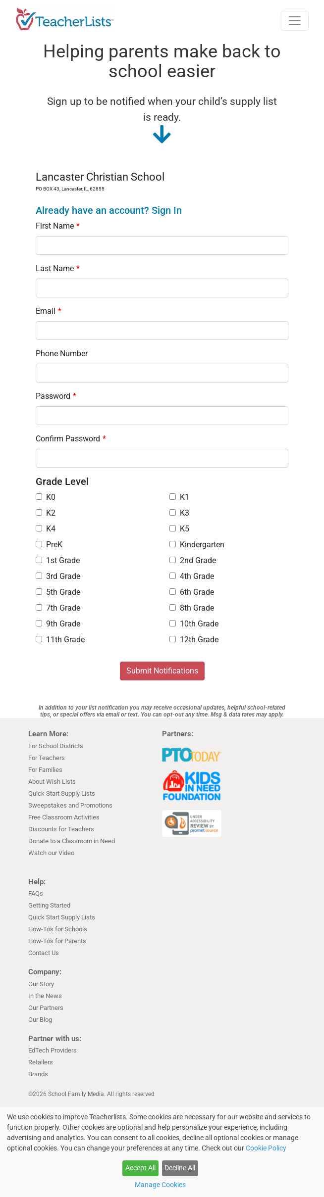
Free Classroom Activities (64, 817)
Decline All (179, 1168)
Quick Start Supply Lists (61, 793)
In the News (45, 996)
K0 (45, 497)
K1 (179, 497)
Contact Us (43, 953)
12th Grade (193, 639)
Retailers (40, 1062)
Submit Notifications (162, 670)
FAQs (35, 893)
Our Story (41, 984)
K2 (45, 513)
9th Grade (58, 623)
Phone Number (62, 353)
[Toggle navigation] (295, 21)
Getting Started (49, 905)
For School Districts (55, 746)
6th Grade (191, 592)
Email (48, 311)
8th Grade (191, 608)
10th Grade (193, 623)
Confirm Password (71, 438)
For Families (45, 769)
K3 (179, 513)
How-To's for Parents (57, 941)
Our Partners (45, 1007)
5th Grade (58, 592)
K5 (179, 528)
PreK (49, 544)
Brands (38, 1074)
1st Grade (58, 560)
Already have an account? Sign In (109, 210)
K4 (45, 528)
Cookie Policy (266, 1148)
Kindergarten (196, 544)
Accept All (140, 1168)
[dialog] (162, 1152)
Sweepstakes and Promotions (70, 805)
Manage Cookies (160, 1185)
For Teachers (46, 758)
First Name (58, 226)
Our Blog (40, 1019)
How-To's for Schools (57, 929)
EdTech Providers (52, 1050)
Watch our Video (51, 853)
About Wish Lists (52, 781)
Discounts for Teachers (61, 829)
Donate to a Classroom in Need (71, 841)
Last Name (58, 268)
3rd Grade (58, 576)
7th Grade (58, 608)
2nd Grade (192, 560)
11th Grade (60, 639)
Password (56, 396)
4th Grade (191, 576)
